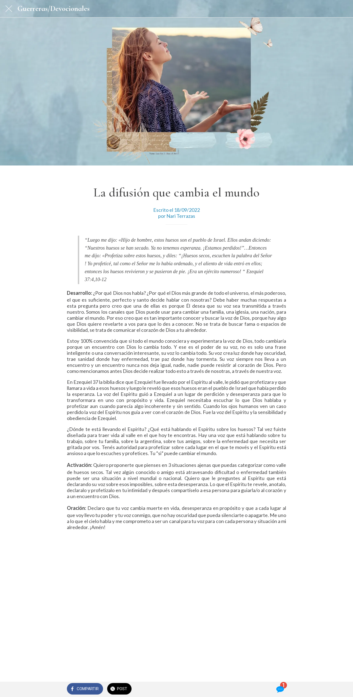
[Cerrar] (8, 8)
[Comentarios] (279, 689)
